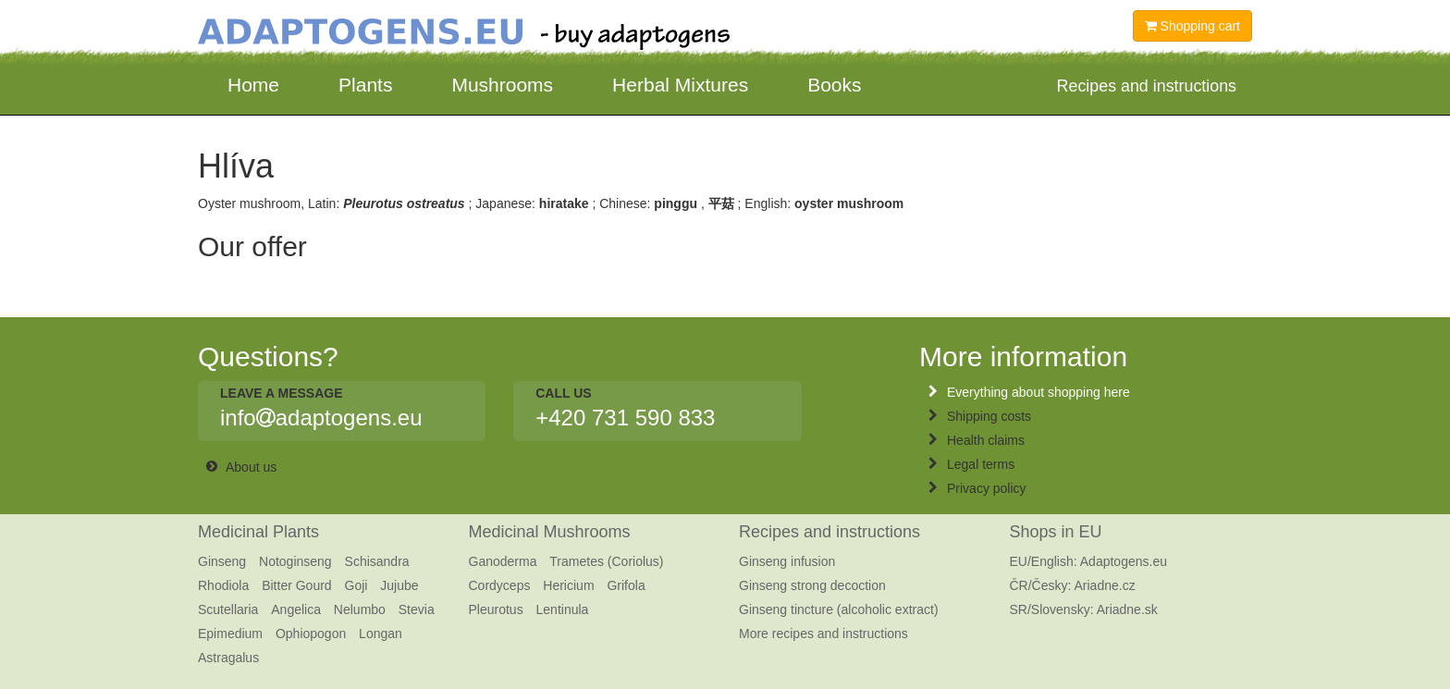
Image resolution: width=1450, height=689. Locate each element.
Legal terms (980, 464)
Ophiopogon (311, 633)
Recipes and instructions (829, 532)
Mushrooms (502, 84)
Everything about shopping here (1038, 392)
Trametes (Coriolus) (606, 561)
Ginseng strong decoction (812, 585)
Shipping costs (989, 416)
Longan (380, 633)
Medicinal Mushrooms (550, 532)
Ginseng (222, 561)
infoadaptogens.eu (321, 418)
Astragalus (228, 657)
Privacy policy (986, 488)
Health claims (986, 440)
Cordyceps (500, 585)
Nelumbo (360, 609)
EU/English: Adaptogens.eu (1088, 561)
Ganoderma (503, 561)
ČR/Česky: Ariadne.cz (1073, 585)
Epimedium (230, 633)
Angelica (296, 609)
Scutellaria (228, 609)
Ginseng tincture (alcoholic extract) (839, 609)
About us (251, 467)
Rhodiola (223, 585)
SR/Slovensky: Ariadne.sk (1084, 609)
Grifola (626, 585)
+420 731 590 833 (625, 418)
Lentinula (562, 609)
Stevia (417, 609)
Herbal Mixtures (680, 84)
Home (253, 84)
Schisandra (377, 561)
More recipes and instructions (823, 633)
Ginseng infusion (787, 561)
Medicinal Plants (258, 532)
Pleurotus (496, 609)
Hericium (568, 585)
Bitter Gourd (296, 585)
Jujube (399, 585)
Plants (365, 84)
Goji (356, 585)
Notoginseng (295, 561)
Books (834, 84)
